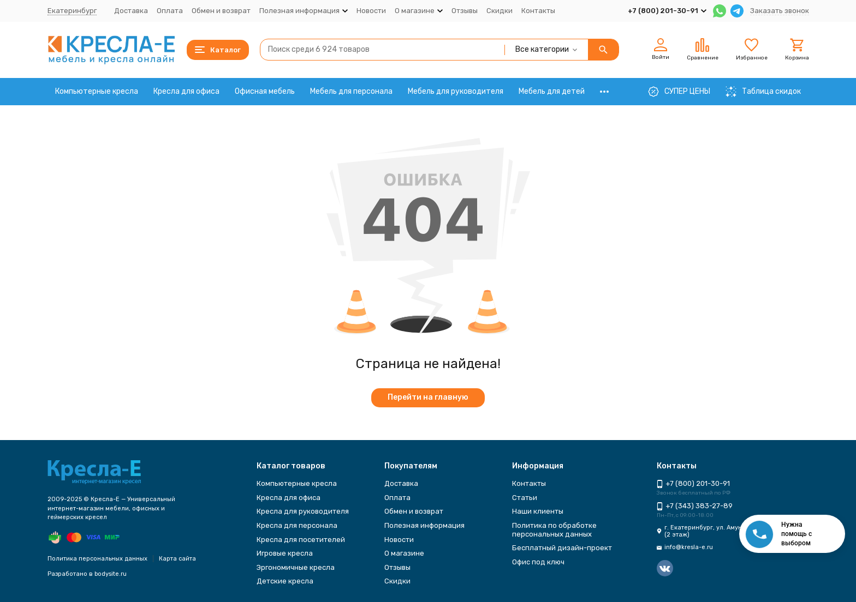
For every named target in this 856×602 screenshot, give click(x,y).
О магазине (404, 553)
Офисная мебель (265, 91)
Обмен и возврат (221, 11)
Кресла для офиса (186, 91)
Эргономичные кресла (296, 567)
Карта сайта (177, 558)
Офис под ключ (538, 562)
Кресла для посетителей (301, 539)
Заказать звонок (779, 11)
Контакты (538, 11)
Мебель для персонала (351, 91)
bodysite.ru (110, 573)
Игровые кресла (285, 553)
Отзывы (464, 11)
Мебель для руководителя (455, 91)
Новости (371, 11)
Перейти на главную (428, 397)
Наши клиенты (537, 511)
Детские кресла (285, 581)
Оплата (170, 11)
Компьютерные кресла (96, 91)
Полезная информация (424, 525)
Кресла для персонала (297, 525)
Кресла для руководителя (303, 511)
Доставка (131, 11)
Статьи (524, 497)
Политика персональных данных (97, 558)
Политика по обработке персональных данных (554, 529)
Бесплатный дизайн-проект (562, 548)
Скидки (499, 11)
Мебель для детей (552, 91)
